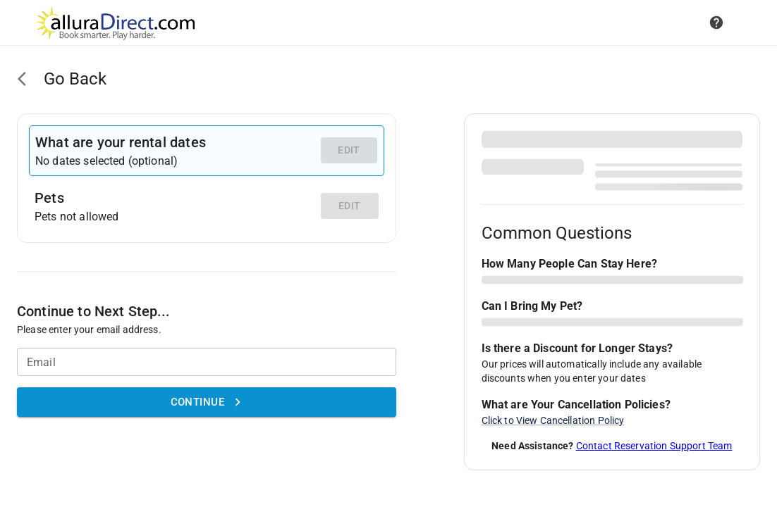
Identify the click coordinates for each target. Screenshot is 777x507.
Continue (206, 402)
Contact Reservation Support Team (654, 445)
